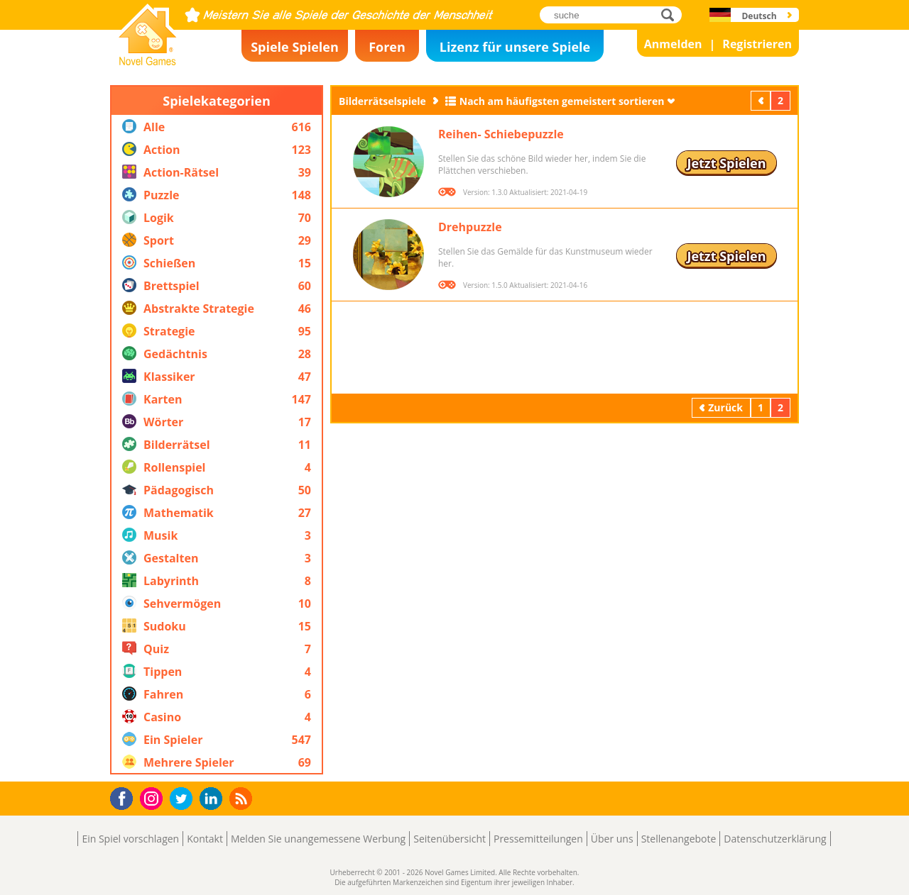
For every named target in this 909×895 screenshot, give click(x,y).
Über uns (612, 838)
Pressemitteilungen (538, 838)
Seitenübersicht (449, 838)
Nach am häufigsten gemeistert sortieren (562, 101)
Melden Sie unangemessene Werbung (318, 838)
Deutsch (758, 16)
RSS (242, 798)
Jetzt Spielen (726, 163)
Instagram (153, 797)
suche (671, 15)
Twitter (183, 800)
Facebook (125, 797)
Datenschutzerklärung (775, 838)
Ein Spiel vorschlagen (130, 838)
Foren (387, 46)
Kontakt (205, 838)
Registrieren (757, 44)
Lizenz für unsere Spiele (515, 46)
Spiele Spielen (295, 46)
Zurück (762, 100)
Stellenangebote (679, 838)
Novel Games (145, 61)
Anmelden (673, 44)
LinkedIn (213, 799)
